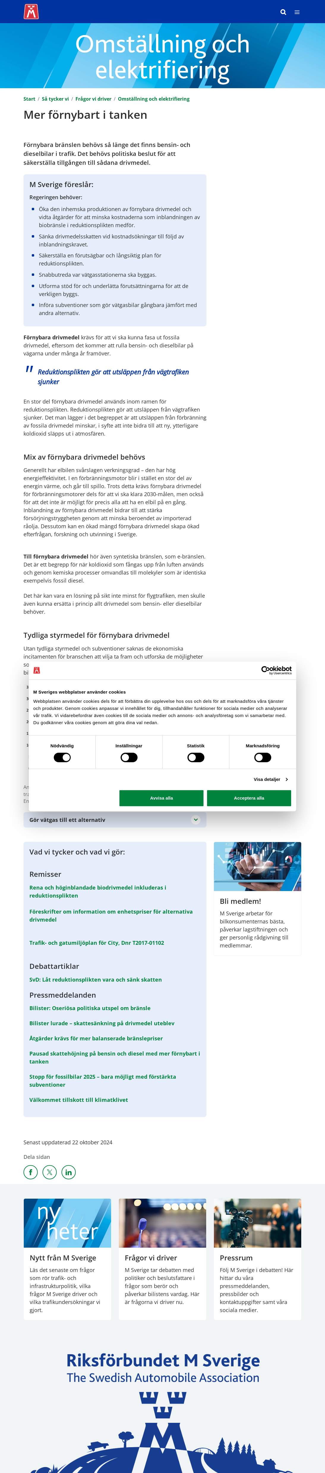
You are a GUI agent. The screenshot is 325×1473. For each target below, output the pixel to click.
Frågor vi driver (93, 99)
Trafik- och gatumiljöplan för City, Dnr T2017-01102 (96, 942)
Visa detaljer (267, 779)
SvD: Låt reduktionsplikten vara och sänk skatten (95, 979)
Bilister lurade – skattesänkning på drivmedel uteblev (101, 1023)
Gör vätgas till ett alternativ (67, 819)
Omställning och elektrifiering (154, 99)
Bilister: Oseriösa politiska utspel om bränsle (90, 1008)
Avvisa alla (161, 797)
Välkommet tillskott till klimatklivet (78, 1099)
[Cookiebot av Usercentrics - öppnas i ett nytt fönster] (266, 670)
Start (29, 99)
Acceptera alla (249, 797)
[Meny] (297, 11)
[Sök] (283, 11)
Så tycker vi (55, 99)
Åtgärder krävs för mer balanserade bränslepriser (96, 1038)
